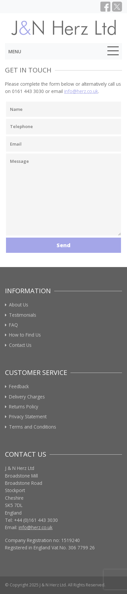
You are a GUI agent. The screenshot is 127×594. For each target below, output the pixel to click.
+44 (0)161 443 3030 (36, 520)
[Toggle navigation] (113, 52)
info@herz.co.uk (81, 91)
